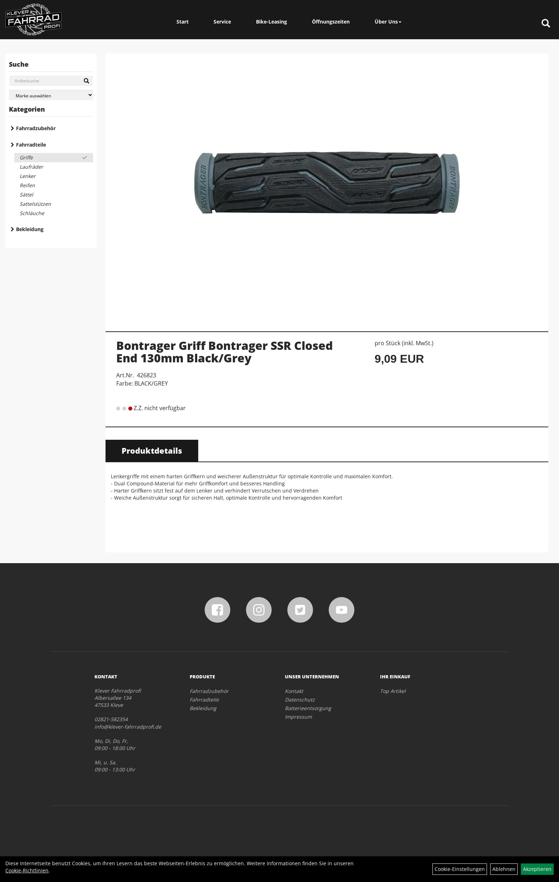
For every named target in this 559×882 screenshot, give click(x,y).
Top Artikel (393, 691)
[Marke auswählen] (51, 95)
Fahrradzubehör (36, 128)
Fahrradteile (31, 144)
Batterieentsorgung (308, 708)
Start (182, 21)
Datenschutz (300, 699)
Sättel (26, 194)
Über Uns (388, 21)
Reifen (27, 185)
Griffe (26, 157)
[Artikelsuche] (546, 24)
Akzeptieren (537, 869)
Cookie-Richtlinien (26, 870)
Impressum (298, 716)
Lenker (28, 176)
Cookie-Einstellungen (460, 869)
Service (222, 21)
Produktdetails (152, 450)
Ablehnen (504, 869)
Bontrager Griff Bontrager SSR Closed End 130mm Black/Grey (224, 352)
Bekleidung (29, 229)
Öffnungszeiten (331, 21)
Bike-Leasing (271, 21)
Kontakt (294, 691)
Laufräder (31, 166)
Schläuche (32, 213)
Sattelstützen (35, 203)
